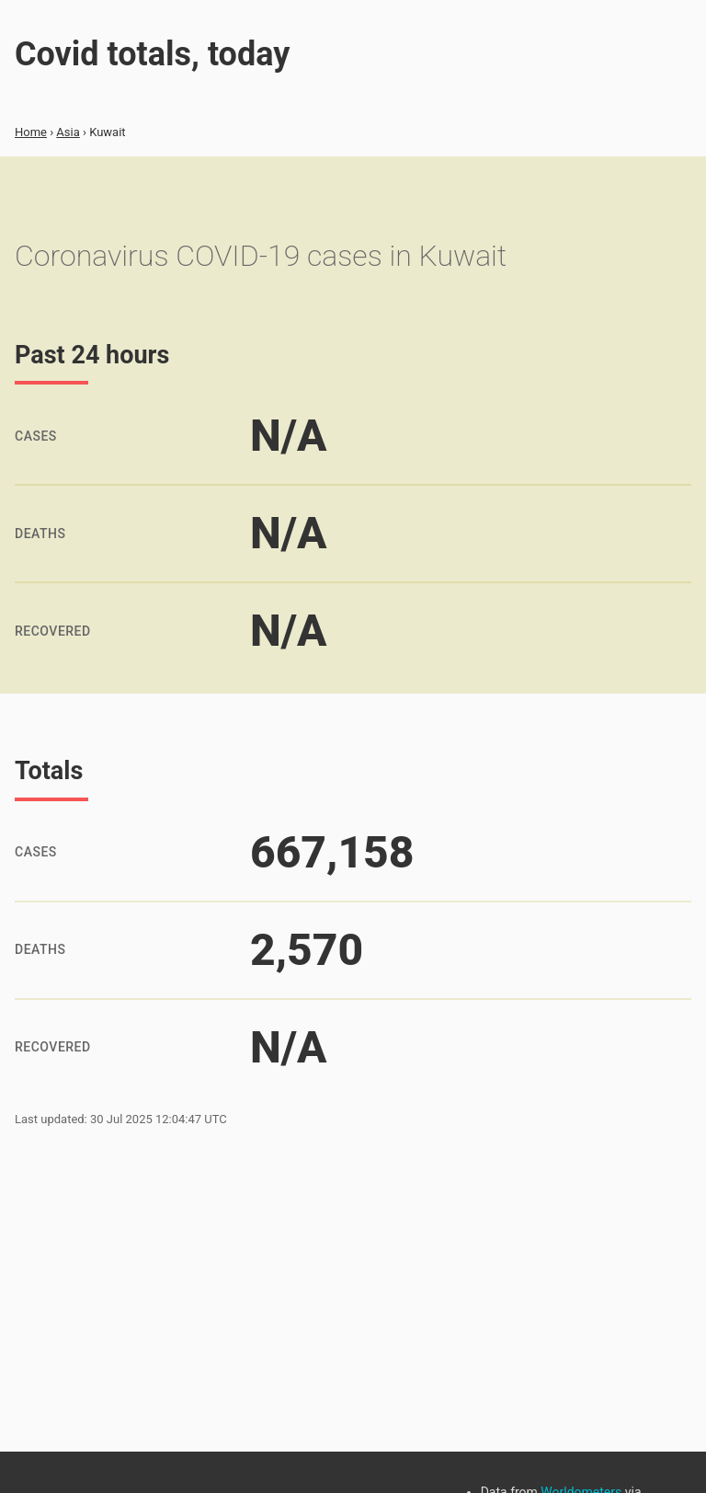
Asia (67, 132)
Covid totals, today (152, 54)
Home (31, 132)
